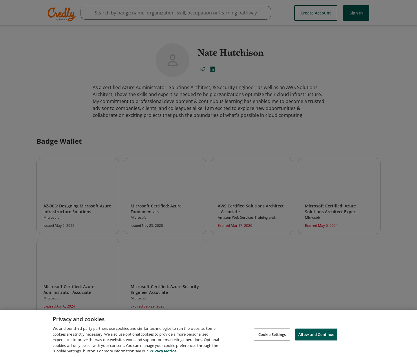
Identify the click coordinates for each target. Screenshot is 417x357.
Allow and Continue (316, 334)
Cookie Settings (272, 334)
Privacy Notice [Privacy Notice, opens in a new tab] (163, 351)
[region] (208, 333)
